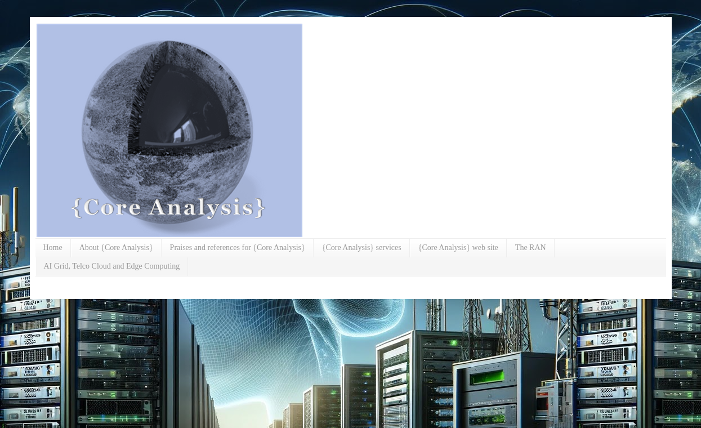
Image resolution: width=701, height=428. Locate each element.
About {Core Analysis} (116, 247)
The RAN (530, 247)
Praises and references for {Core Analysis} (237, 247)
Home (52, 247)
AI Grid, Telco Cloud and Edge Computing (112, 266)
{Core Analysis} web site (458, 247)
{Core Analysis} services (361, 247)
